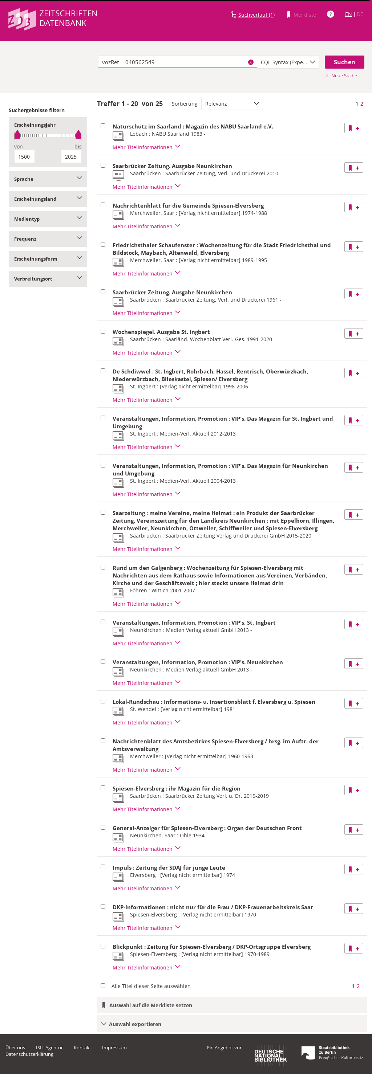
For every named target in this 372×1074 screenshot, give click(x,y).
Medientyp (48, 219)
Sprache (48, 179)
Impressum (114, 1047)
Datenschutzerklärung (29, 1054)
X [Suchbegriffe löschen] (251, 62)
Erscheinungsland (48, 199)
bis (78, 146)
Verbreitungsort (48, 278)
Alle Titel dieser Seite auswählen (151, 986)
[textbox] (177, 62)
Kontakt (82, 1047)
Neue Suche (341, 75)
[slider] (48, 136)
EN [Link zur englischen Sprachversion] (348, 14)
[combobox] (288, 62)
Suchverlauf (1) (256, 14)
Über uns (15, 1047)
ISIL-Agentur (49, 1047)
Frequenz (48, 239)
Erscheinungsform (48, 259)
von (18, 146)
